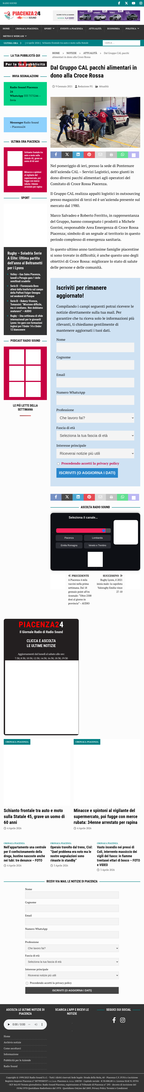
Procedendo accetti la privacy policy (90, 463)
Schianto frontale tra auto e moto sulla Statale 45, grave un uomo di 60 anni (33, 157)
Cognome (63, 357)
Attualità (95, 28)
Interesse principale (71, 445)
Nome (60, 339)
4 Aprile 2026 (14, 828)
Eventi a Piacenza (71, 28)
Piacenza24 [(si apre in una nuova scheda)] (18, 127)
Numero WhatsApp (70, 392)
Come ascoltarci (12, 1048)
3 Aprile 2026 (61, 865)
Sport (48, 28)
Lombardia (97, 538)
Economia (113, 28)
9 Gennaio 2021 (64, 86)
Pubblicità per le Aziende (17, 1060)
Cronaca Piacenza (27, 28)
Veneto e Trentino (97, 545)
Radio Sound (10, 3)
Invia (13, 100)
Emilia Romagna (69, 545)
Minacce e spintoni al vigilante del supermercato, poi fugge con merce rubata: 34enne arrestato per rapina (33, 179)
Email (60, 374)
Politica (131, 28)
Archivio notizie (12, 1042)
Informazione (11, 1054)
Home (6, 28)
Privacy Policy (99, 1088)
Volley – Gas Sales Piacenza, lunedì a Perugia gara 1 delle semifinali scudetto (25, 278)
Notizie (72, 53)
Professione (65, 410)
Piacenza (69, 538)
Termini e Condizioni (117, 1088)
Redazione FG (85, 86)
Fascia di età (65, 427)
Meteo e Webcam (13, 36)
